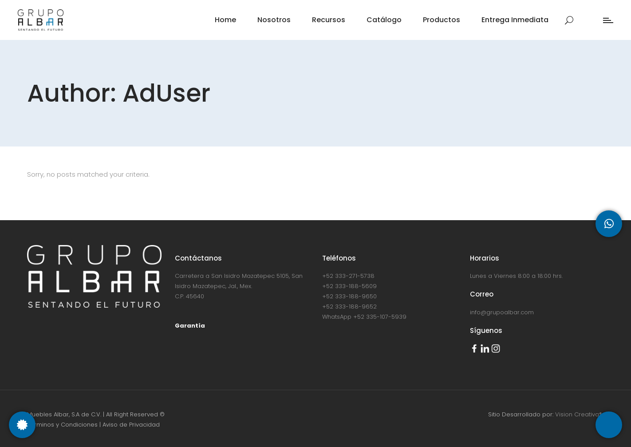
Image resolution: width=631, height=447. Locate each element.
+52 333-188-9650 (349, 296)
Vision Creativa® (579, 414)
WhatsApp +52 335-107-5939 (364, 317)
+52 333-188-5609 (349, 286)
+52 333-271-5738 (348, 276)
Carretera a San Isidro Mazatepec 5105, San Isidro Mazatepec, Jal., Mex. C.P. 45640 (239, 286)
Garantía (190, 325)
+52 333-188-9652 (349, 306)
